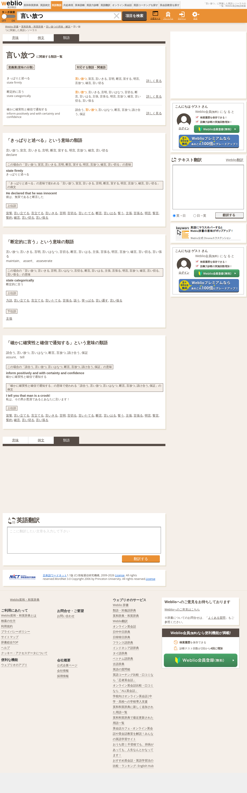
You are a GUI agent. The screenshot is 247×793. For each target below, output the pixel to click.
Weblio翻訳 (234, 160)
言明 (63, 213)
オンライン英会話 (122, 5)
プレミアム (168, 18)
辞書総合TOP (9, 642)
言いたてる (86, 213)
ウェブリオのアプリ (14, 665)
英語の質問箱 (121, 669)
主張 (129, 213)
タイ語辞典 (120, 653)
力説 (9, 300)
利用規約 (7, 626)
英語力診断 (92, 5)
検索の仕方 (8, 621)
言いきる (51, 213)
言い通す (102, 300)
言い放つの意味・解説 (58, 26)
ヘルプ (5, 648)
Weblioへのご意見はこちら (182, 609)
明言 (148, 213)
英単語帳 (80, 5)
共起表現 (68, 5)
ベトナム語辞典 (123, 659)
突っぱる (88, 300)
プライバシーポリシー (15, 631)
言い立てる (21, 213)
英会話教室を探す (169, 5)
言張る (138, 213)
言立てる (37, 213)
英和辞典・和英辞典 (32, 26)
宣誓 (9, 213)
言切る (72, 213)
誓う (121, 213)
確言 (17, 217)
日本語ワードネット (55, 575)
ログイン (182, 18)
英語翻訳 (105, 5)
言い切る (28, 217)
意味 (15, 37)
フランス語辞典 (123, 642)
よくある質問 (216, 618)
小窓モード (155, 15)
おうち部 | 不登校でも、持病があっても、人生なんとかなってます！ (133, 749)
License (119, 575)
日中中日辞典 (121, 632)
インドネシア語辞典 (126, 648)
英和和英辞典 (31, 5)
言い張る (42, 217)
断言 (99, 213)
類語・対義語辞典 (124, 610)
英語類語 (57, 5)
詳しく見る (154, 81)
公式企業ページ (67, 665)
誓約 (9, 217)
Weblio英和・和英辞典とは (19, 615)
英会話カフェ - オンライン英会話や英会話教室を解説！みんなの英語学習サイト (133, 733)
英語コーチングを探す (146, 5)
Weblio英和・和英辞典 (25, 600)
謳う (77, 300)
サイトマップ (10, 637)
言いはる (110, 213)
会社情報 (63, 671)
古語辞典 (118, 664)
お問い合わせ (65, 616)
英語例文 (45, 5)
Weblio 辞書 (12, 26)
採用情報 (63, 676)
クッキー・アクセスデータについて (24, 653)
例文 (41, 37)
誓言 (155, 213)
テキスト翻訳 (190, 159)
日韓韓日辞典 (121, 637)
